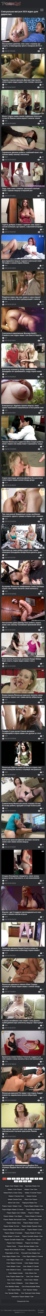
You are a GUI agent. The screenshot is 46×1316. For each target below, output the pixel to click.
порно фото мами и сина (15, 1250)
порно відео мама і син (33, 1206)
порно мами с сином (11, 1236)
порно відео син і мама (16, 1213)
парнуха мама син (29, 1203)
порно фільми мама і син (28, 1246)
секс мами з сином (30, 1266)
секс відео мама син (14, 1260)
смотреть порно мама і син (22, 1297)
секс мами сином (15, 1273)
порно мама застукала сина (14, 1220)
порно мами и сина (33, 1233)
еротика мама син (32, 1186)
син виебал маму (12, 1286)
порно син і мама (34, 1240)
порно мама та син (11, 1226)
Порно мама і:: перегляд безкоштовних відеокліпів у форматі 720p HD (19, 1311)
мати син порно (30, 1199)
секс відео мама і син (11, 1256)
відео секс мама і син (14, 1186)
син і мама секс (31, 1283)
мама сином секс (15, 1199)
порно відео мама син (35, 1210)
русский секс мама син (30, 1253)
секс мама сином (32, 1263)
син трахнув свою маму (30, 1293)
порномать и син (12, 1253)
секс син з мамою (14, 1280)
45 (25, 1181)
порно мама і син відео (12, 1216)
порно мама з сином (33, 1216)
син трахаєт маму (30, 1290)
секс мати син (31, 1273)
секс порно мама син (14, 1276)
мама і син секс (30, 1189)
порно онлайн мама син (14, 1240)
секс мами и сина (13, 1270)
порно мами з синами (13, 1233)
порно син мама (31, 1243)
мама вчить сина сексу (13, 1193)
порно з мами (33, 1213)
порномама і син (34, 1250)
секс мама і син (32, 1260)
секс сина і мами (31, 1280)
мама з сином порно (33, 1193)
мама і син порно (15, 1189)
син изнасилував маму (31, 1286)
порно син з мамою (15, 1243)
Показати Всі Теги (23, 1301)
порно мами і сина (34, 1230)
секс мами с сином (31, 1270)
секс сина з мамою (15, 1283)
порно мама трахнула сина (14, 1230)
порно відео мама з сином (12, 1210)
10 (16, 1181)
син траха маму (14, 1290)
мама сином (32, 1196)
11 (20, 1181)
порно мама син (35, 1220)
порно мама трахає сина (32, 1226)
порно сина (11, 1246)
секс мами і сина (13, 1266)
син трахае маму (12, 1293)
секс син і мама (32, 1276)
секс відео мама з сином (33, 1256)
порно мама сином (31, 1223)
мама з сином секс (16, 1196)
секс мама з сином (14, 1263)
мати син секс (14, 1203)
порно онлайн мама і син (32, 1236)
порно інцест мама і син (12, 1206)
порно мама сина (14, 1223)
